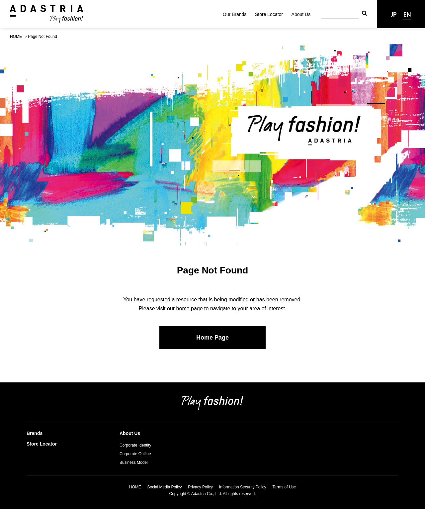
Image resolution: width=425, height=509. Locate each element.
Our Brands (235, 14)
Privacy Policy (200, 487)
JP (393, 14)
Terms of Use (284, 487)
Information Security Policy (242, 487)
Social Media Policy (164, 487)
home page (189, 308)
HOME (16, 36)
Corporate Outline (135, 454)
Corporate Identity (135, 445)
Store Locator (269, 14)
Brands (34, 433)
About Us (301, 14)
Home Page (212, 337)
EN (407, 14)
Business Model (134, 462)
